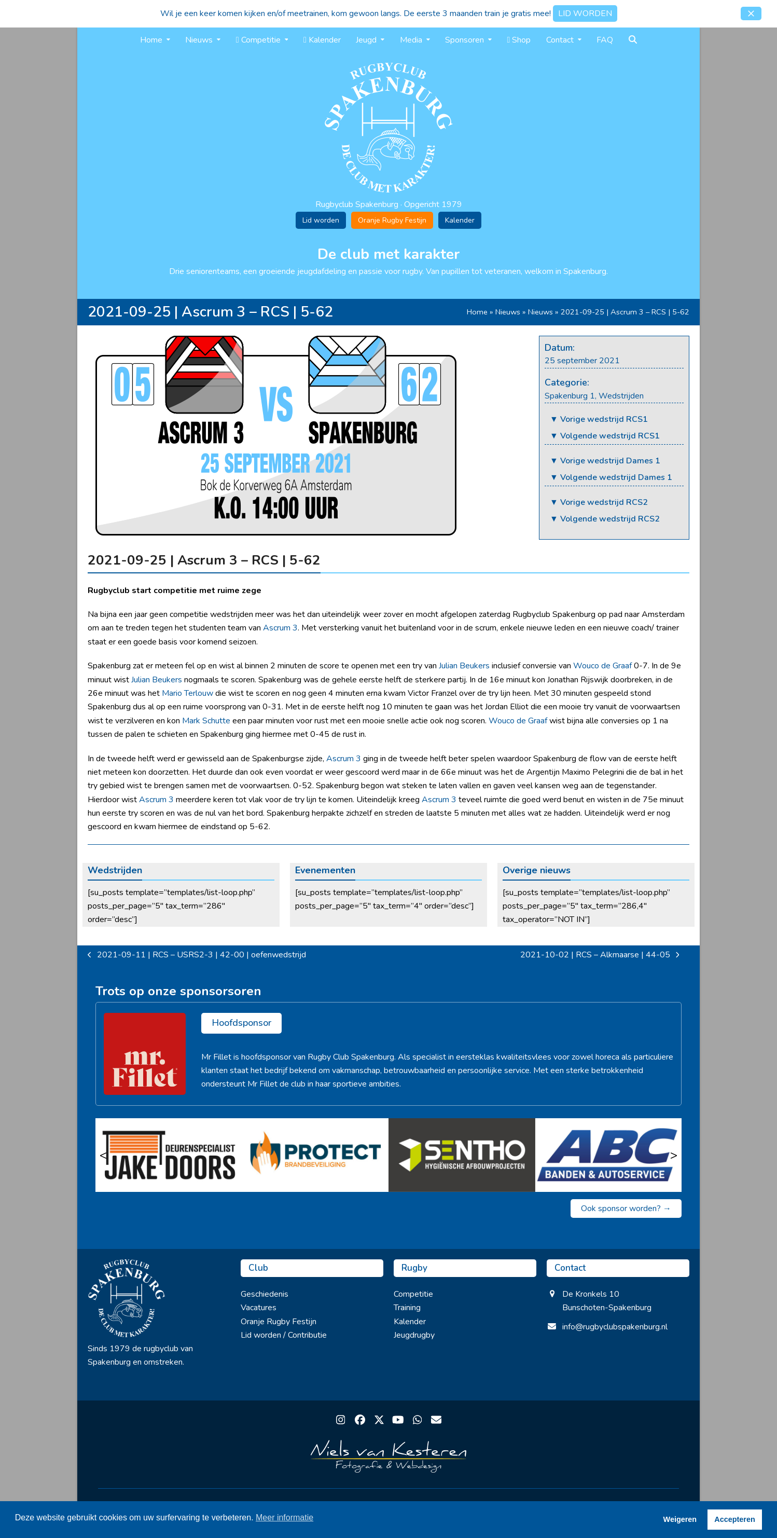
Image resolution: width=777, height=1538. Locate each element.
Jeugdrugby (414, 1335)
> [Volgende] (673, 1155)
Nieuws (507, 312)
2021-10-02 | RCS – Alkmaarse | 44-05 (599, 955)
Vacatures (258, 1307)
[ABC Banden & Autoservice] (608, 1155)
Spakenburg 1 (570, 396)
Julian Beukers (464, 665)
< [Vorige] (103, 1155)
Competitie (413, 1294)
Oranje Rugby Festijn (392, 220)
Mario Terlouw (187, 693)
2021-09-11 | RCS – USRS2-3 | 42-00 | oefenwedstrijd (197, 955)
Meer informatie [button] (284, 1517)
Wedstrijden (621, 396)
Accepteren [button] (734, 1519)
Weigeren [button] (680, 1519)
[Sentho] (461, 1155)
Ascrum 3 (280, 628)
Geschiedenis (264, 1294)
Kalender (460, 220)
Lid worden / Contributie (284, 1335)
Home (477, 312)
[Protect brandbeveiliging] (315, 1155)
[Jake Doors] (168, 1155)
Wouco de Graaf (602, 665)
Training (407, 1307)
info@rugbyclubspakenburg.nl (615, 1327)
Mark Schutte (206, 720)
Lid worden (320, 220)
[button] (751, 13)
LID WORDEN (585, 13)
